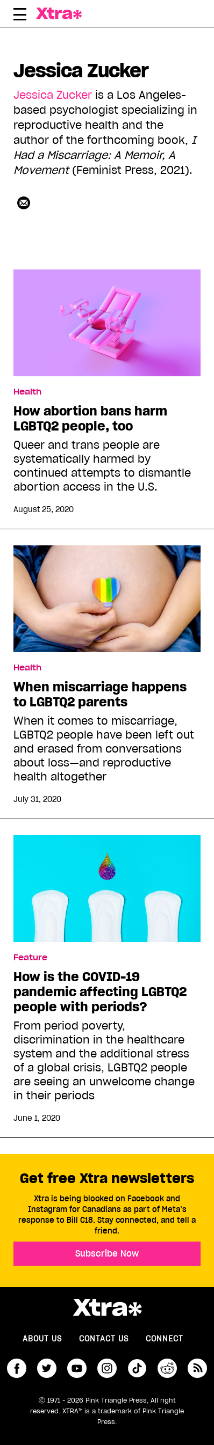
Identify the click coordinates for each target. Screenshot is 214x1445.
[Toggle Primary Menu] (19, 16)
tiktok (137, 1368)
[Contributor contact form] (23, 203)
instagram (107, 1368)
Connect (164, 1339)
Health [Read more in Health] (27, 392)
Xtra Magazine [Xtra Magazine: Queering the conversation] (64, 13)
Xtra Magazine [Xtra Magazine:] (107, 1307)
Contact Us (104, 1339)
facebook (16, 1368)
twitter (46, 1368)
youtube (77, 1368)
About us (42, 1339)
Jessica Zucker (52, 95)
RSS (197, 1368)
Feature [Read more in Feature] (30, 957)
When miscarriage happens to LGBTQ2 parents (100, 695)
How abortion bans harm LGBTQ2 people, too (90, 419)
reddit (167, 1368)
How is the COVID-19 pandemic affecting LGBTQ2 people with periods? (100, 992)
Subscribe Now (107, 1253)
